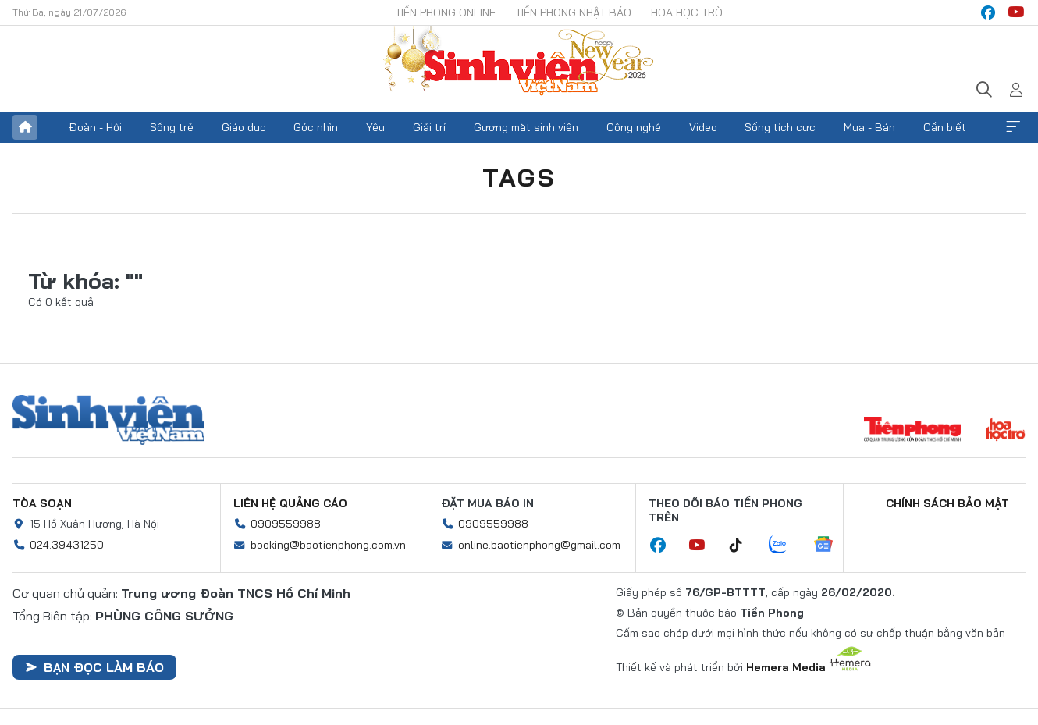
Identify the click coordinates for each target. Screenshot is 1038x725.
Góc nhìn (315, 127)
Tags (519, 177)
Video (703, 127)
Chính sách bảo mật (947, 503)
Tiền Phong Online (445, 12)
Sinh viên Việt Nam (108, 420)
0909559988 (286, 524)
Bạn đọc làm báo (94, 667)
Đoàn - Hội (95, 127)
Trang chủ (24, 127)
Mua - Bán (869, 127)
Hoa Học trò (687, 12)
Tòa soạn (42, 503)
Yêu (375, 127)
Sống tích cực (780, 127)
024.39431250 (67, 545)
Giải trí (429, 127)
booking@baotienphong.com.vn (328, 545)
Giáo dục (244, 127)
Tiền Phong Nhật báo (573, 12)
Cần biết (944, 127)
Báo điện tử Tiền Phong (519, 62)
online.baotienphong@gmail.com (539, 545)
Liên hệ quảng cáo (290, 503)
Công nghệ (633, 127)
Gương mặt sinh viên (526, 127)
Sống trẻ (172, 127)
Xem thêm (1013, 127)
